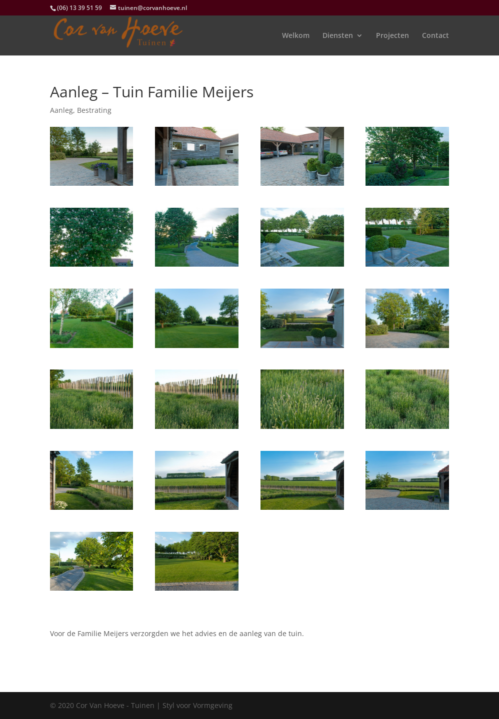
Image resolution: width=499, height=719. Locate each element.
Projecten (392, 36)
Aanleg (61, 110)
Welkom (296, 36)
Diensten (337, 36)
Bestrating (94, 110)
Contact (435, 36)
